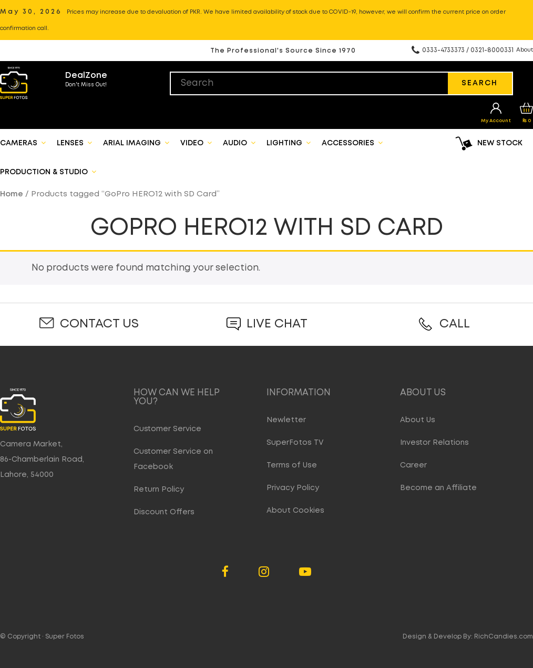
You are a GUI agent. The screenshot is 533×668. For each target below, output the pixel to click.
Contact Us (99, 324)
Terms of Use (291, 465)
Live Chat (277, 324)
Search (480, 83)
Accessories (352, 142)
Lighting (288, 142)
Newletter (286, 420)
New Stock (499, 143)
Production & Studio (48, 171)
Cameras (23, 142)
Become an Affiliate (438, 488)
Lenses (74, 142)
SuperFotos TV (295, 443)
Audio (239, 142)
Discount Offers (164, 512)
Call (454, 324)
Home (11, 194)
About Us (417, 420)
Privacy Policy (292, 488)
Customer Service (167, 429)
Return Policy (159, 489)
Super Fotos (64, 637)
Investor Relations (434, 443)
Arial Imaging (136, 142)
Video (196, 142)
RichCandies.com (503, 637)
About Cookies (295, 510)
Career (413, 465)
